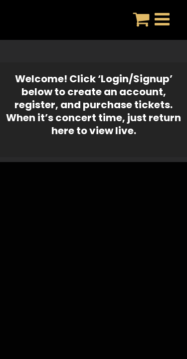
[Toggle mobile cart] (141, 18)
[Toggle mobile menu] (163, 18)
